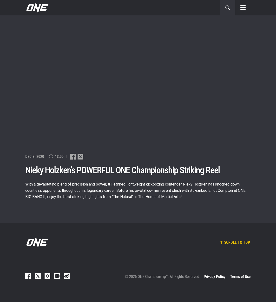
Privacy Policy (214, 276)
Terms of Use (240, 276)
